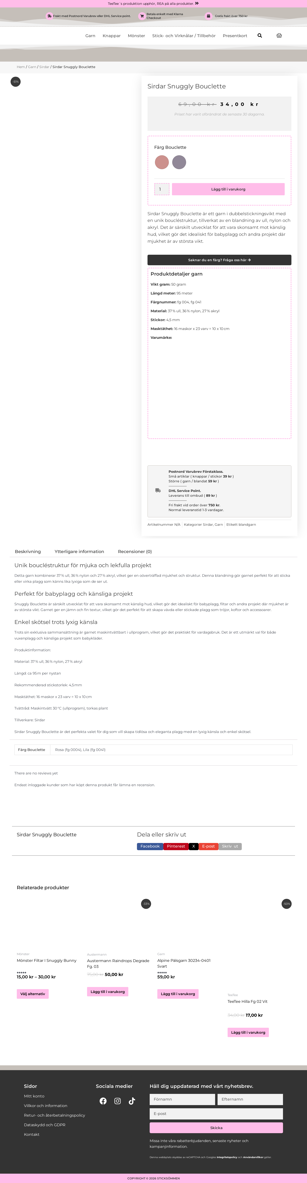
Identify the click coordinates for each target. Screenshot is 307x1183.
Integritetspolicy (226, 1157)
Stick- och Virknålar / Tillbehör (184, 36)
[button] (260, 36)
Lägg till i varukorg (229, 189)
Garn (90, 36)
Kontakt (32, 1134)
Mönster (136, 36)
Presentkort (235, 36)
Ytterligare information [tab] (79, 551)
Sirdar (44, 67)
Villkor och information (45, 1105)
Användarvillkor (252, 1157)
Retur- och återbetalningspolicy (54, 1115)
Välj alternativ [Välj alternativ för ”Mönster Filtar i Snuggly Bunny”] (32, 994)
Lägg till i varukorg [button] (108, 991)
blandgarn (247, 524)
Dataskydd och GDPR (44, 1125)
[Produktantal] (162, 189)
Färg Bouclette (170, 147)
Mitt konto (34, 1096)
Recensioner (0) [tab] (135, 551)
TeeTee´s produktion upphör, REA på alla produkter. (151, 3)
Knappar (112, 36)
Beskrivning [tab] (28, 551)
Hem (21, 67)
